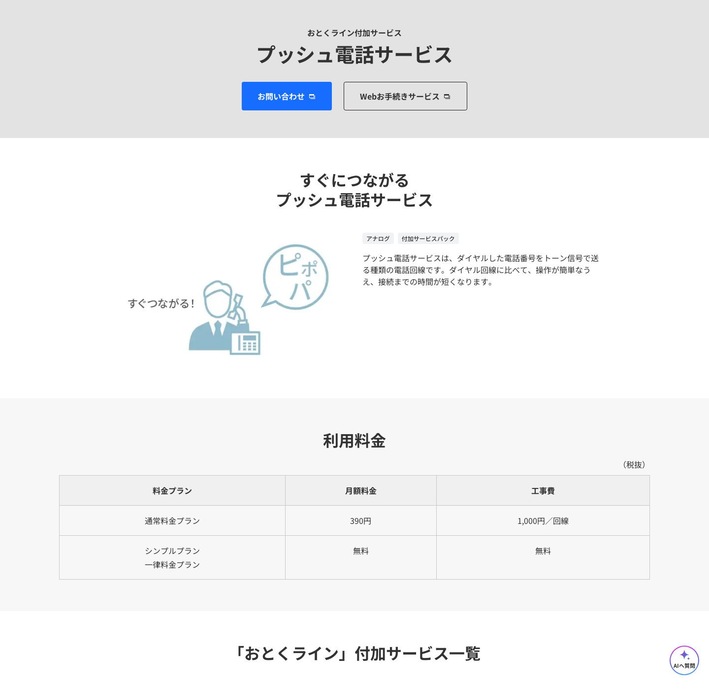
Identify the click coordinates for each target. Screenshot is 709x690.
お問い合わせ (281, 96)
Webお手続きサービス (400, 96)
